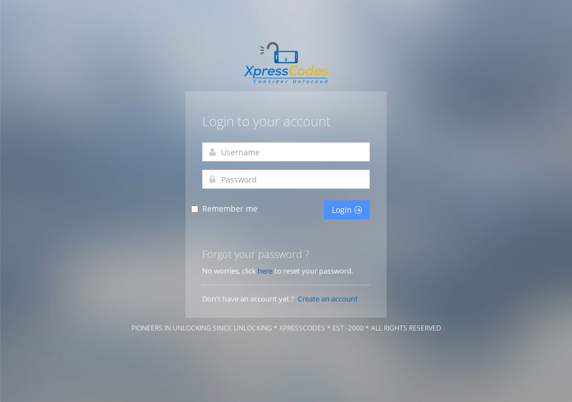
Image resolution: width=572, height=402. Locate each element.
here (265, 271)
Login (347, 209)
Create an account (328, 299)
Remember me (230, 209)
